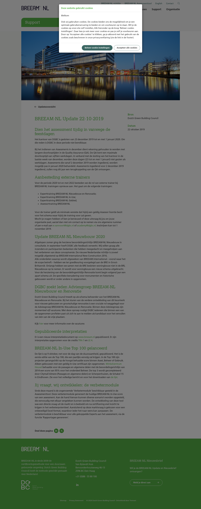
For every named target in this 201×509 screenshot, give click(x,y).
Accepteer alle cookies (127, 47)
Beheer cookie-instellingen (97, 47)
